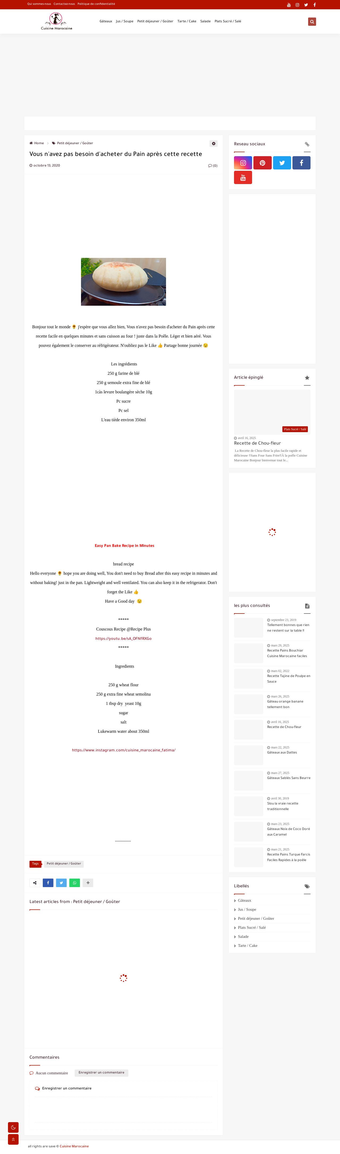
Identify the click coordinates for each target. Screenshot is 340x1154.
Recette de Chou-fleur (257, 443)
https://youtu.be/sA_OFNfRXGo (123, 639)
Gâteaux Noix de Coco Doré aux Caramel (288, 832)
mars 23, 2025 (280, 824)
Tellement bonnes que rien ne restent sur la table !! (288, 628)
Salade (205, 22)
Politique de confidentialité (96, 4)
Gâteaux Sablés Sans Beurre (289, 778)
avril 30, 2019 (280, 798)
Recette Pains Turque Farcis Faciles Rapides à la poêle (288, 857)
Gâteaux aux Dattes (282, 753)
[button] (48, 883)
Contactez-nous (64, 4)
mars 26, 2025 (280, 696)
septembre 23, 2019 (283, 620)
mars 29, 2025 (280, 645)
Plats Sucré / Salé (228, 22)
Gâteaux (106, 22)
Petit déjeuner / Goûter (155, 22)
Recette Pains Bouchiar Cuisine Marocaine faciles (287, 653)
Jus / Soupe (124, 22)
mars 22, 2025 (280, 747)
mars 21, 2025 (280, 849)
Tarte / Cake (186, 22)
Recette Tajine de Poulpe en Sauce (289, 679)
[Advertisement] (170, 75)
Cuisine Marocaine (74, 1147)
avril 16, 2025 (247, 438)
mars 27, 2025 (280, 773)
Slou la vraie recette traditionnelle (282, 806)
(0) (213, 166)
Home (36, 144)
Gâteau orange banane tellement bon (285, 704)
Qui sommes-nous (39, 4)
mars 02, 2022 (280, 671)
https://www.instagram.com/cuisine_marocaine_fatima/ (123, 751)
